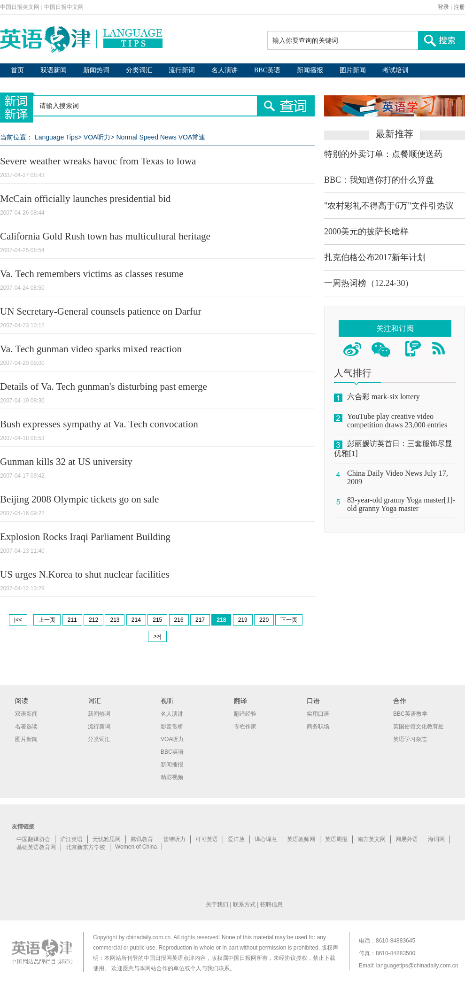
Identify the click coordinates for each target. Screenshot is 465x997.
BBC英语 (267, 70)
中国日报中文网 (64, 7)
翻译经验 (245, 714)
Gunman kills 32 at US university (66, 461)
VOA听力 (97, 137)
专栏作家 (245, 726)
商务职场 (318, 726)
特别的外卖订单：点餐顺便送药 (383, 154)
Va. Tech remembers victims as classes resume (92, 273)
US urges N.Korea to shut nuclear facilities (85, 574)
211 (72, 620)
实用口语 (318, 714)
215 (157, 620)
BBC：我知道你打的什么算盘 (379, 180)
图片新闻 (353, 70)
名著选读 (26, 726)
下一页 (288, 620)
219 (243, 620)
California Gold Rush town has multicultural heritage (105, 236)
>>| (157, 636)
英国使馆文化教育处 (418, 726)
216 (179, 620)
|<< (18, 620)
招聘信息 (271, 904)
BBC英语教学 (410, 714)
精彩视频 (172, 777)
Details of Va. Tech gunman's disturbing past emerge (103, 386)
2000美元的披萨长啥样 (366, 231)
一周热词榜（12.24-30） (369, 283)
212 (93, 620)
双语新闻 (53, 70)
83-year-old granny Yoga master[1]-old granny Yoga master (401, 504)
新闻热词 (96, 70)
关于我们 (217, 904)
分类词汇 (139, 70)
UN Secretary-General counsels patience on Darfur (101, 311)
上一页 (47, 620)
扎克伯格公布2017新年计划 (375, 257)
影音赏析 (172, 726)
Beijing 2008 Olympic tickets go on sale (79, 499)
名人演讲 (224, 70)
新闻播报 (310, 70)
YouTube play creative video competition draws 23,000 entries (397, 420)
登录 (443, 7)
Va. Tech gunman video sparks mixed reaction (91, 349)
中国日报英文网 (19, 7)
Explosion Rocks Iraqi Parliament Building (85, 536)
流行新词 (182, 70)
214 (136, 620)
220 (264, 620)
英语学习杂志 (410, 739)
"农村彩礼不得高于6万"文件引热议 (389, 205)
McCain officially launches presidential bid (85, 198)
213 (114, 620)
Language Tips (56, 137)
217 (200, 620)
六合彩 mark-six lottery (383, 397)
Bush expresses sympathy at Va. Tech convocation (99, 424)
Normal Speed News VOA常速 (160, 137)
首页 (17, 70)
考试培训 (395, 70)
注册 (459, 7)
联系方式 (244, 904)
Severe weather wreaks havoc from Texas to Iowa (98, 161)
